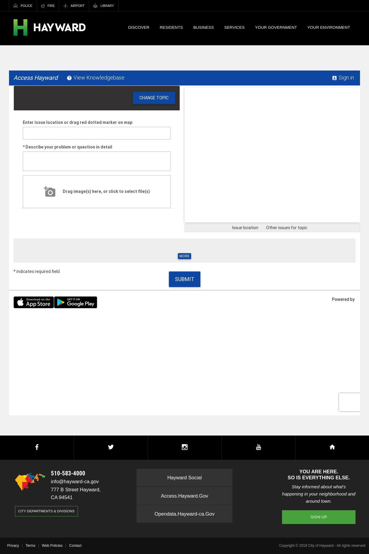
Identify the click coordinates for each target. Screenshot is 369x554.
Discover (138, 27)
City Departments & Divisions (46, 511)
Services (234, 27)
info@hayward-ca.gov (75, 481)
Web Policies (52, 546)
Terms (30, 546)
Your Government (276, 27)
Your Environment (329, 27)
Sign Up (318, 517)
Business (204, 27)
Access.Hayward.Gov (184, 496)
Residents (171, 27)
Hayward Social (184, 477)
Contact (75, 546)
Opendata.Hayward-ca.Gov (184, 514)
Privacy (13, 546)
